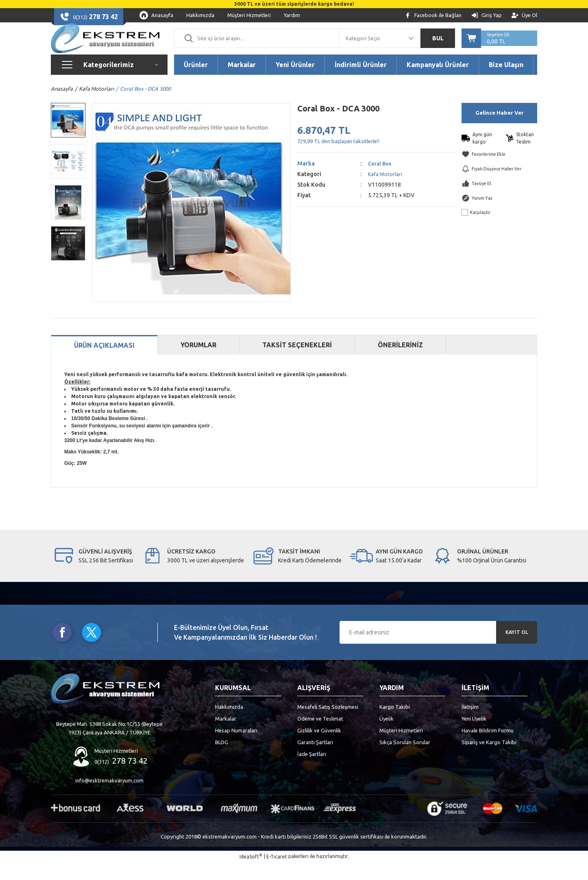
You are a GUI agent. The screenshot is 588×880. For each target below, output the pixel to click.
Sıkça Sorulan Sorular (404, 759)
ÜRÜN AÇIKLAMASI (104, 363)
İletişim (470, 724)
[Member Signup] (524, 15)
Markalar (225, 736)
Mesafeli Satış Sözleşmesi (327, 724)
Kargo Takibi (394, 724)
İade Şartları (311, 771)
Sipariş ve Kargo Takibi (489, 759)
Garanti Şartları (315, 759)
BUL (438, 47)
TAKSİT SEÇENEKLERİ (297, 362)
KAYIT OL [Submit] (516, 650)
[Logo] (105, 47)
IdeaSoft (251, 874)
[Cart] (499, 47)
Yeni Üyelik (474, 736)
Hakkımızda (229, 724)
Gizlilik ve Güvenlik (319, 748)
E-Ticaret (276, 874)
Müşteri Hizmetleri (401, 748)
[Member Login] (486, 15)
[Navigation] (109, 82)
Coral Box (381, 181)
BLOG (221, 759)
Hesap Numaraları (236, 748)
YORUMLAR (198, 362)
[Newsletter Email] (438, 649)
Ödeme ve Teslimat (320, 736)
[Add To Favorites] (499, 172)
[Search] (256, 47)
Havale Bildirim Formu (488, 748)
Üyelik (386, 736)
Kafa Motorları (385, 191)
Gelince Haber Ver (499, 130)
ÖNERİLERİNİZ (400, 362)
